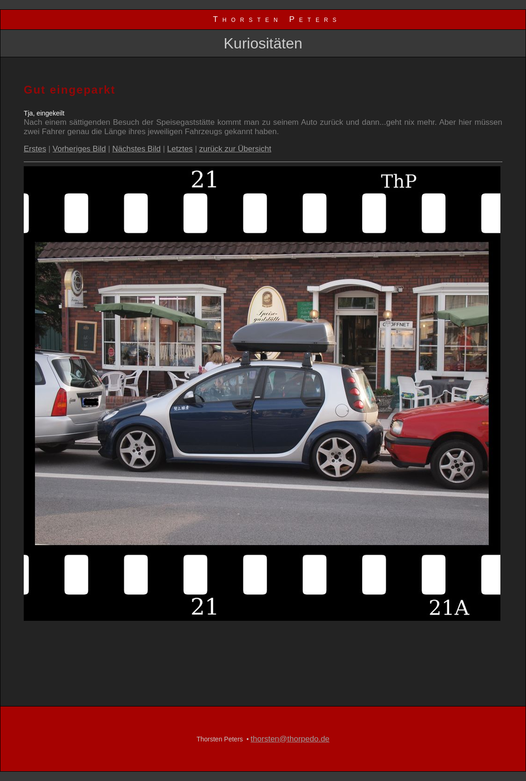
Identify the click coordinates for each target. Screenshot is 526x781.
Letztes (180, 148)
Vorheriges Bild (79, 148)
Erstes (35, 148)
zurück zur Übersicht (235, 148)
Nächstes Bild (136, 148)
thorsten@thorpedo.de (289, 738)
